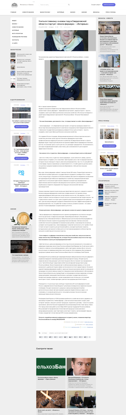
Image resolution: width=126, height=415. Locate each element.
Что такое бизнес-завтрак (20, 255)
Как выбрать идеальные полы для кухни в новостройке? (21, 121)
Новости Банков (28, 12)
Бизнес (72, 12)
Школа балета (109, 142)
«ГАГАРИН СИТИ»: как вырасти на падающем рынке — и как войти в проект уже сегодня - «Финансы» (109, 72)
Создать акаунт (96, 4)
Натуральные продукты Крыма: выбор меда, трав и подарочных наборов (20, 228)
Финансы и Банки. (27, 3)
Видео (14, 20)
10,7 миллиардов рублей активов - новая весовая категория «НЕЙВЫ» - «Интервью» (21, 151)
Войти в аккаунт (109, 4)
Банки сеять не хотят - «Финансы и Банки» (48, 411)
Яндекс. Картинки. (89, 324)
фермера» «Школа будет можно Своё (58, 333)
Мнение (84, 12)
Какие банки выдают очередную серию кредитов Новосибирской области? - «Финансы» (108, 101)
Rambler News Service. (89, 322)
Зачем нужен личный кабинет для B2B (109, 169)
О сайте (14, 43)
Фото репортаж (17, 33)
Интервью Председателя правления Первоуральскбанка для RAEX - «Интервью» (21, 183)
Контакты (15, 40)
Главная (13, 12)
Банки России (45, 12)
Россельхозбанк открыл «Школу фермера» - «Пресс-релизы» (48, 378)
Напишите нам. (90, 327)
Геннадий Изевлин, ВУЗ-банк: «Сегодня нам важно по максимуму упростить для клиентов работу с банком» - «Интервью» (81, 411)
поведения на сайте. (75, 327)
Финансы (96, 12)
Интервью (60, 12)
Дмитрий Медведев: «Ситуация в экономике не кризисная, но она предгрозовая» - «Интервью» (78, 379)
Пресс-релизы (111, 12)
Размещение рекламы (19, 36)
